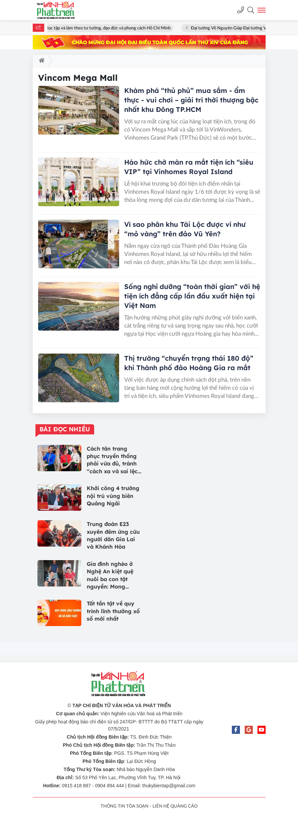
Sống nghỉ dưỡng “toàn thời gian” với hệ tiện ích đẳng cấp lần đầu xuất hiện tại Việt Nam (192, 296)
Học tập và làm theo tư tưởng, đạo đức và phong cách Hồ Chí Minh (110, 28)
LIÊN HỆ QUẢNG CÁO (175, 806)
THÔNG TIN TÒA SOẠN (124, 806)
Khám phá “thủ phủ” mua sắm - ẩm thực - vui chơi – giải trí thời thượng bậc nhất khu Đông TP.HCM (191, 100)
